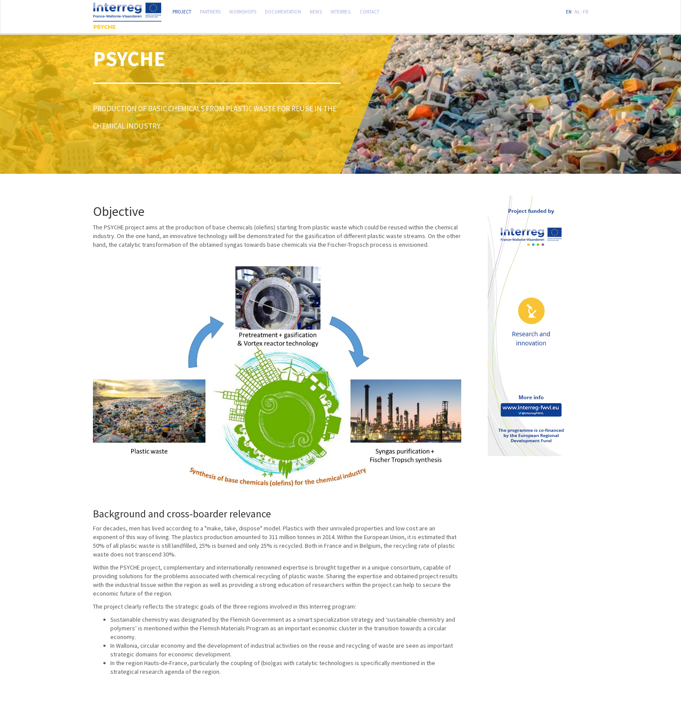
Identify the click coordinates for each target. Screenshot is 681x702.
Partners (210, 11)
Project (181, 11)
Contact (369, 11)
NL (577, 11)
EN (569, 11)
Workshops (242, 11)
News (316, 11)
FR (585, 11)
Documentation (283, 11)
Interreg (341, 11)
